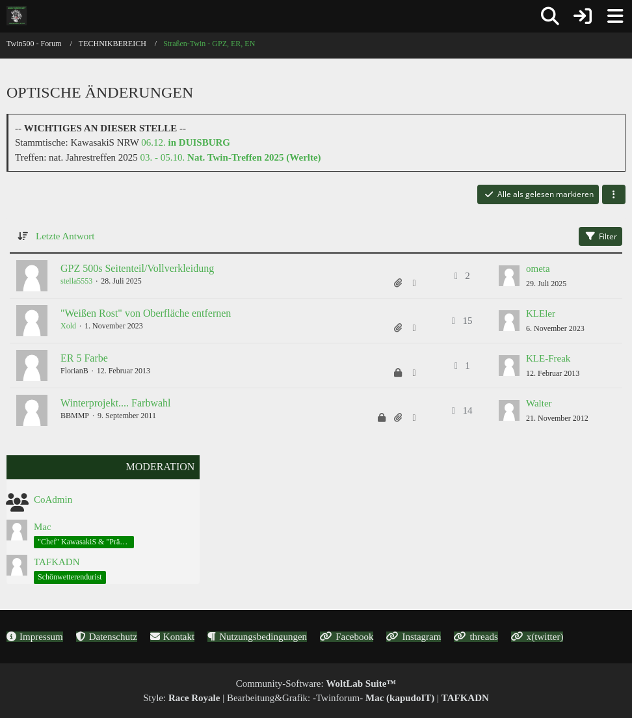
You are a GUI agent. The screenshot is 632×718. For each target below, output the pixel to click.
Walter (539, 403)
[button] (613, 194)
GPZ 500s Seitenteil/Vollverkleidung (137, 268)
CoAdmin (53, 499)
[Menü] (615, 16)
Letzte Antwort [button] (65, 236)
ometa (538, 268)
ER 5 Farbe (84, 358)
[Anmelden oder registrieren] (583, 16)
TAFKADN (56, 562)
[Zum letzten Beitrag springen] (509, 275)
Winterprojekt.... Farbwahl (115, 402)
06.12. (185, 142)
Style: (181, 698)
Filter (600, 236)
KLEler (540, 313)
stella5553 (76, 281)
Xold (68, 325)
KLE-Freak (548, 358)
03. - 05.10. (230, 157)
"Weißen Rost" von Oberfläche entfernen (145, 313)
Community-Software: (316, 683)
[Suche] (550, 16)
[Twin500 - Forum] (16, 16)
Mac (42, 527)
